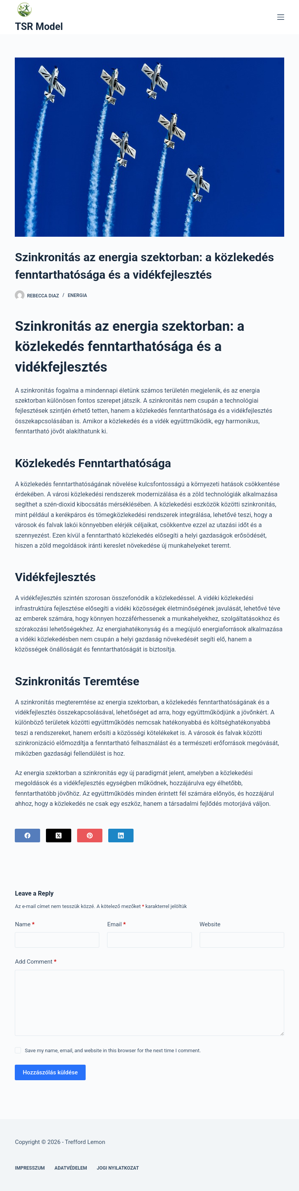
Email (116, 924)
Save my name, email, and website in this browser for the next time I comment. (113, 1050)
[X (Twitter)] (58, 835)
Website (210, 924)
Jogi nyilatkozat (118, 1168)
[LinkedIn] (121, 835)
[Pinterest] (89, 835)
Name (25, 924)
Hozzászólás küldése (50, 1072)
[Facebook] (27, 835)
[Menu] (280, 17)
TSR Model (39, 26)
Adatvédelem (71, 1168)
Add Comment (35, 962)
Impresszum (30, 1168)
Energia (77, 295)
